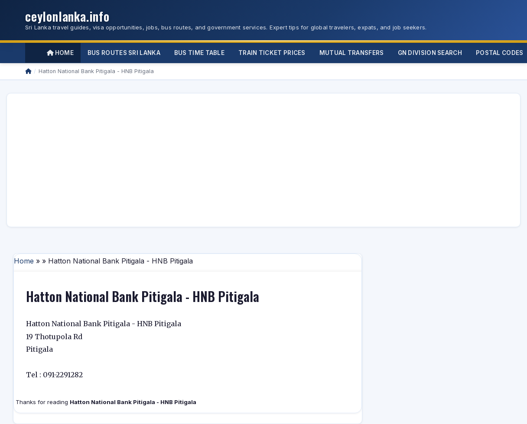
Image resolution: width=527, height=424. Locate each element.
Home (60, 52)
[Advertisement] (222, 160)
